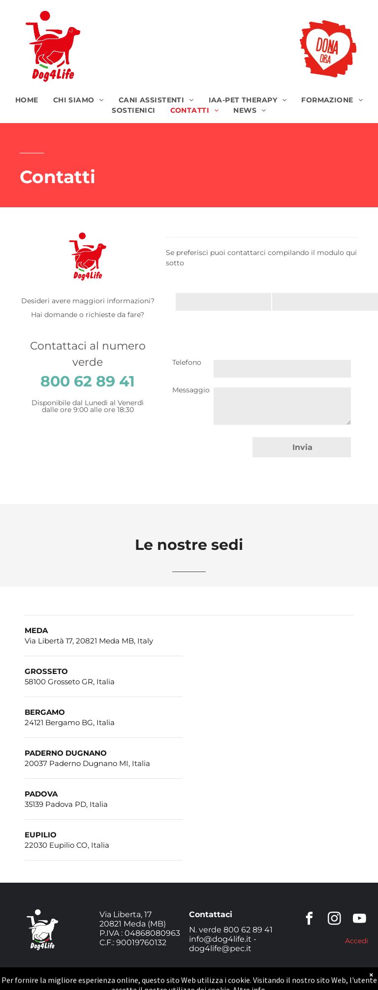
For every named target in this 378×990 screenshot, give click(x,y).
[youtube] (360, 920)
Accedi (356, 940)
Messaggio (191, 389)
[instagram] (335, 920)
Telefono (186, 362)
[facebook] (309, 920)
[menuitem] (27, 100)
